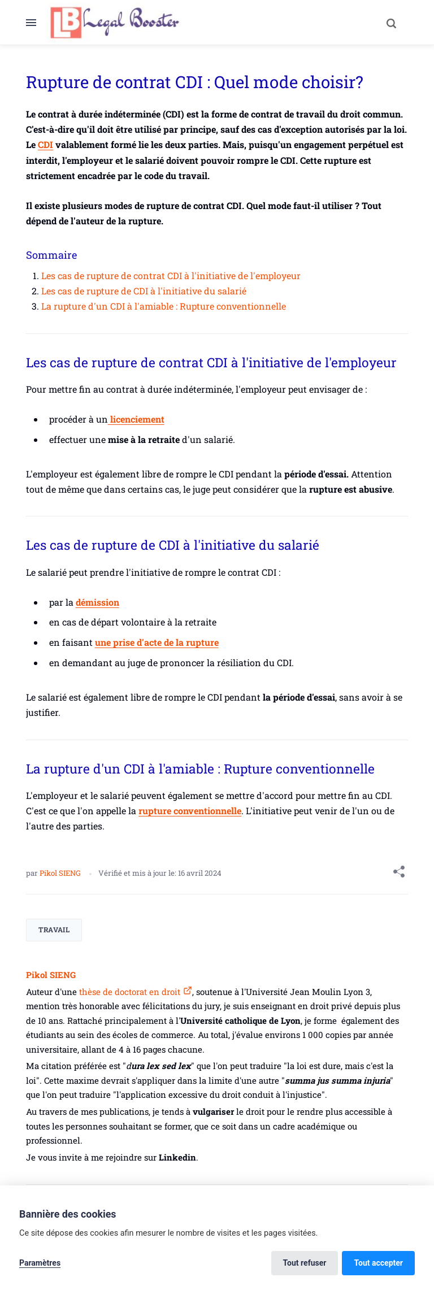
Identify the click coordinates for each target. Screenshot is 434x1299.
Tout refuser (305, 1262)
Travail (54, 929)
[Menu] (36, 22)
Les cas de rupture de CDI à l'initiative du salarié (143, 291)
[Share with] (399, 873)
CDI (45, 144)
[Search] (391, 22)
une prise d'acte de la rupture (157, 642)
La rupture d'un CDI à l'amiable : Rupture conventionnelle (163, 306)
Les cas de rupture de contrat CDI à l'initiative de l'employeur (171, 275)
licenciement (136, 419)
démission (97, 602)
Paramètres (39, 1262)
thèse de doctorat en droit (128, 991)
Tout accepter (378, 1262)
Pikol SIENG (61, 873)
